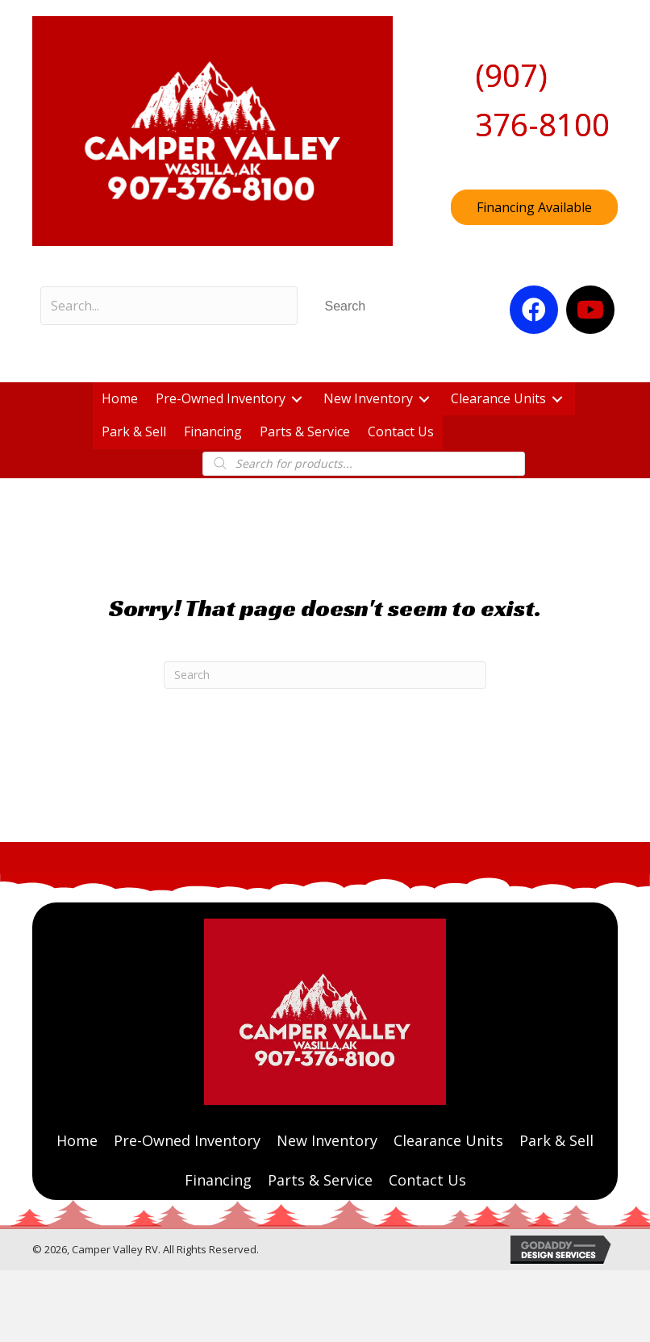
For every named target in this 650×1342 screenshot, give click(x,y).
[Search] (325, 675)
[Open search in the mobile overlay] (363, 464)
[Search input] (169, 305)
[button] (345, 306)
